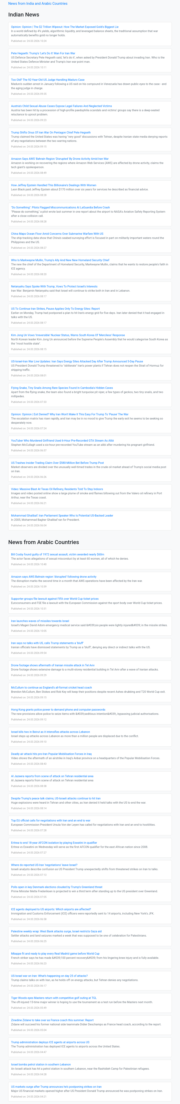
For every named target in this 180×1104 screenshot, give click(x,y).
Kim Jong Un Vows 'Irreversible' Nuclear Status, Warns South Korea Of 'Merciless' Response (68, 335)
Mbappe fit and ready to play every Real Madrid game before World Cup (55, 953)
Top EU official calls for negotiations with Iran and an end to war (50, 820)
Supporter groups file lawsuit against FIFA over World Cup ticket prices (55, 598)
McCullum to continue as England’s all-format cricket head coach (51, 687)
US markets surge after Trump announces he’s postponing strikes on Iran (56, 1086)
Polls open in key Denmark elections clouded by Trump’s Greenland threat (56, 887)
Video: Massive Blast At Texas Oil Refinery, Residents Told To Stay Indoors (57, 489)
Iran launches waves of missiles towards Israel (40, 621)
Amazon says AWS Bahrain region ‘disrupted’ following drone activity (53, 576)
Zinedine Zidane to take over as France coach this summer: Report (52, 1020)
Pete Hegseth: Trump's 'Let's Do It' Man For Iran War (43, 53)
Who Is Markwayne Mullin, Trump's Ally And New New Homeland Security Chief (60, 260)
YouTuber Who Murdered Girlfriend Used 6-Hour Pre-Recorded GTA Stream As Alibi (62, 440)
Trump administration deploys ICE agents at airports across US (50, 1042)
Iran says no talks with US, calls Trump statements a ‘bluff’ (47, 643)
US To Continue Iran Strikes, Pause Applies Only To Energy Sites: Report (55, 308)
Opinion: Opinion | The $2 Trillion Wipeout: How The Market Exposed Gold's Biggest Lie (64, 27)
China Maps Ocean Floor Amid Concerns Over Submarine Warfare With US (57, 233)
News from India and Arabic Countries (38, 3)
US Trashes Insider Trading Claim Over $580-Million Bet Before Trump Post (57, 463)
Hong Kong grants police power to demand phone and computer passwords (58, 709)
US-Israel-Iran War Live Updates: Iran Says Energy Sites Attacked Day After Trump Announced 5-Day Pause (77, 361)
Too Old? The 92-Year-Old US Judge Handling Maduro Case (48, 79)
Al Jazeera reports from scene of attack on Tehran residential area (52, 776)
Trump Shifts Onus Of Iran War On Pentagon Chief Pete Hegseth (51, 132)
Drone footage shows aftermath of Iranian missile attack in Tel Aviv (53, 665)
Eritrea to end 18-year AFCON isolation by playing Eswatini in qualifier (54, 842)
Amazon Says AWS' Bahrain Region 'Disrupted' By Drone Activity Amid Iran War (60, 158)
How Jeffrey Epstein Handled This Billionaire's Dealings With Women (53, 185)
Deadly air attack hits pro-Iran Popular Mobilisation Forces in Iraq (51, 754)
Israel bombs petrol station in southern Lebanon (41, 1064)
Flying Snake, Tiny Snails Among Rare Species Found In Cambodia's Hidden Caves (62, 388)
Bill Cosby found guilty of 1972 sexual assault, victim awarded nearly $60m (57, 554)
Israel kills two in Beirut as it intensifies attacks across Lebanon (50, 732)
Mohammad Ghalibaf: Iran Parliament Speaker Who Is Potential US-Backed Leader (62, 515)
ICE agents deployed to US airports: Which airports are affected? (51, 909)
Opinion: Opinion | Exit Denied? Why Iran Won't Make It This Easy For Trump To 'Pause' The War (69, 414)
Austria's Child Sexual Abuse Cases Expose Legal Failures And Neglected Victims (61, 106)
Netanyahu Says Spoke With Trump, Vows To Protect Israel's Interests (54, 286)
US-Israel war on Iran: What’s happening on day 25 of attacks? (49, 976)
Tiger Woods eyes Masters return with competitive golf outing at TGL (54, 998)
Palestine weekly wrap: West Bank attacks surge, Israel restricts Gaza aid (56, 931)
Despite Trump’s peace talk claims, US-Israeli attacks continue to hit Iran (56, 798)
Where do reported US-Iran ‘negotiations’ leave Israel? (44, 865)
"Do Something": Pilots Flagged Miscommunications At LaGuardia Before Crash (60, 207)
